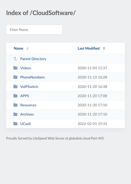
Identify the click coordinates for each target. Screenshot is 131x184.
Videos (22, 68)
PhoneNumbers (29, 77)
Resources (24, 105)
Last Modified (89, 48)
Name (18, 48)
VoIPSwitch (25, 86)
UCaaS (22, 123)
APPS (21, 96)
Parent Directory (29, 58)
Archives (23, 114)
